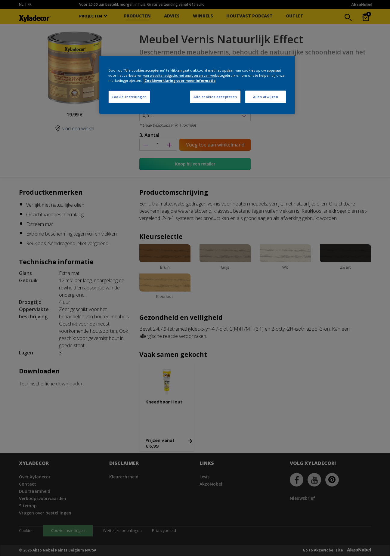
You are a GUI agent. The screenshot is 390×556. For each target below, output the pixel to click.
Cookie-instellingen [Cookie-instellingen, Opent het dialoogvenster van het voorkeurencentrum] (129, 96)
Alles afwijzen (265, 96)
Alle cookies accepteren (215, 96)
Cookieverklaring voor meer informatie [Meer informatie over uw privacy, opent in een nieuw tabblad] (179, 80)
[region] (197, 85)
